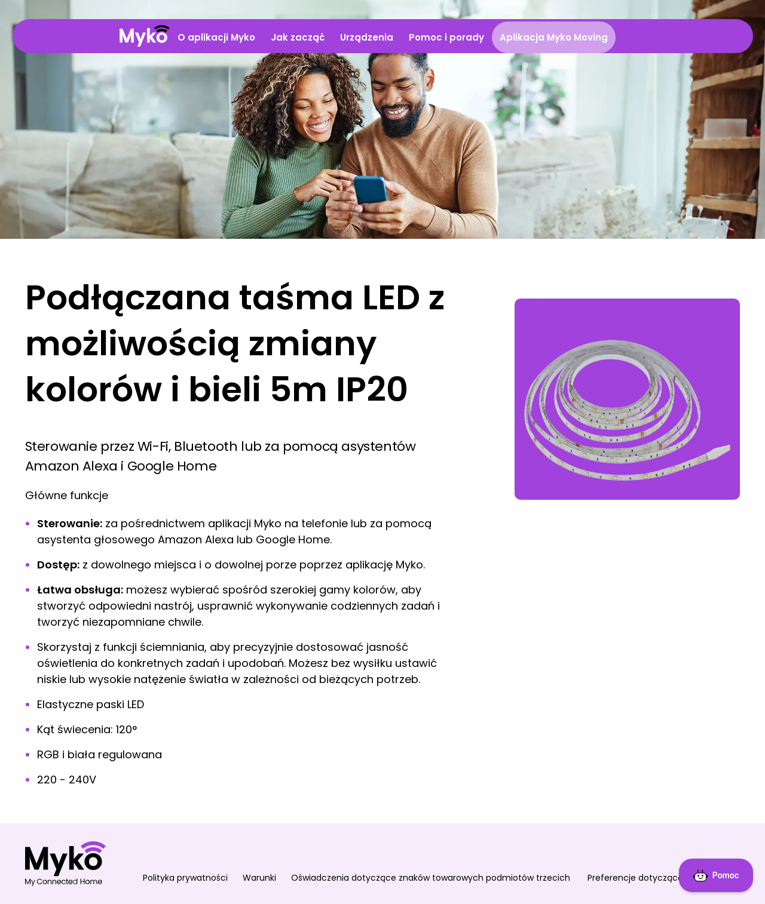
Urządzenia (366, 37)
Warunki (259, 878)
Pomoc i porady (446, 37)
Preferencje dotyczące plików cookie (663, 878)
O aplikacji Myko (216, 37)
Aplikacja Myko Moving (554, 37)
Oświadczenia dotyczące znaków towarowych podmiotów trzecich (432, 878)
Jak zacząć (298, 37)
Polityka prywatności (185, 878)
